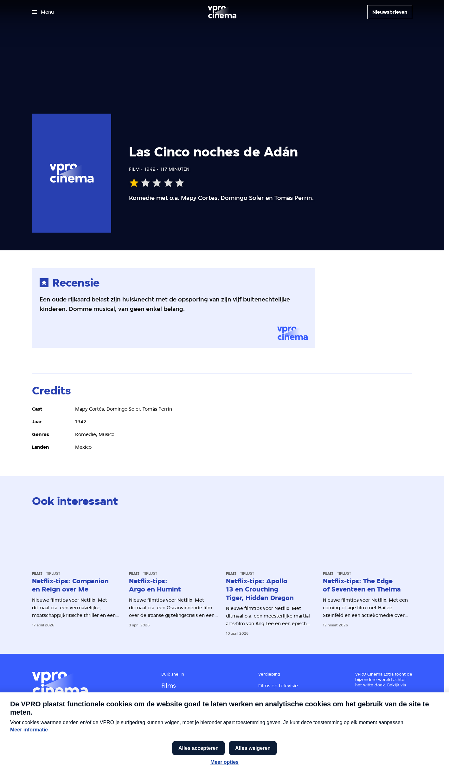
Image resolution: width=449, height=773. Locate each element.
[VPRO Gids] (369, 734)
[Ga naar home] (222, 12)
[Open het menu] (43, 12)
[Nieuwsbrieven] (389, 12)
